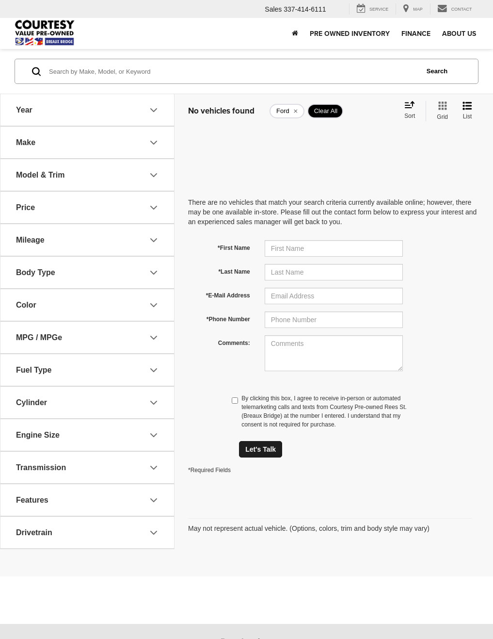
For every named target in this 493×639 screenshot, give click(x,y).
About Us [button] (459, 33)
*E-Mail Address (228, 295)
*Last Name (234, 271)
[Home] (295, 33)
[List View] (467, 111)
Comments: (234, 343)
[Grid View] (440, 111)
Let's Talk (260, 449)
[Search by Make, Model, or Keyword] (232, 71)
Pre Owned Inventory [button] (350, 33)
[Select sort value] (412, 110)
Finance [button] (415, 33)
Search (437, 71)
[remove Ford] (287, 111)
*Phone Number (228, 319)
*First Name (234, 248)
